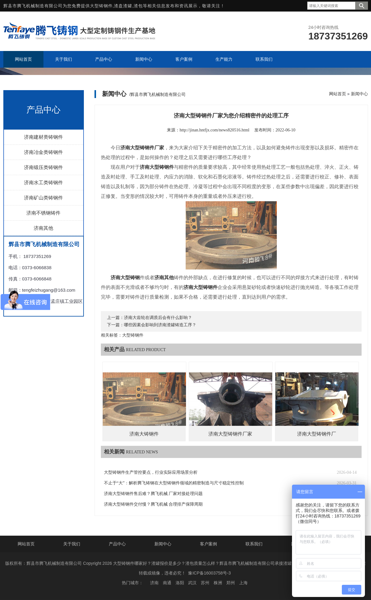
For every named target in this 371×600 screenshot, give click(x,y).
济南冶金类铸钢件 (43, 152)
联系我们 (254, 543)
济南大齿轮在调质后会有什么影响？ (158, 317)
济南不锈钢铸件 (43, 212)
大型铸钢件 (101, 5)
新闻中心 (359, 93)
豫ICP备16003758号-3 (209, 573)
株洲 (218, 582)
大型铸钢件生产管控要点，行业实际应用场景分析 (151, 472)
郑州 (230, 582)
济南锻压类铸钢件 (43, 167)
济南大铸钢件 (144, 433)
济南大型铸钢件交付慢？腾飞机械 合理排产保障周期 (153, 504)
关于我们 (71, 543)
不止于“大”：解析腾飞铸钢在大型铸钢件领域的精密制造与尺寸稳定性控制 (174, 483)
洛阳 (180, 582)
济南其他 (43, 228)
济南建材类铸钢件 (43, 137)
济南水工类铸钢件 (43, 182)
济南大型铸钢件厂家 (230, 433)
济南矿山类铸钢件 (43, 197)
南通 (167, 582)
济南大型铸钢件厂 (316, 433)
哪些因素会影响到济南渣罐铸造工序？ (160, 325)
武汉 (192, 582)
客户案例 (208, 543)
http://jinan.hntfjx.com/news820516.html (214, 130)
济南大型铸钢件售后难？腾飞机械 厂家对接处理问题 (153, 493)
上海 (243, 582)
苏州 (205, 582)
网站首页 (337, 93)
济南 (154, 582)
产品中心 (117, 543)
